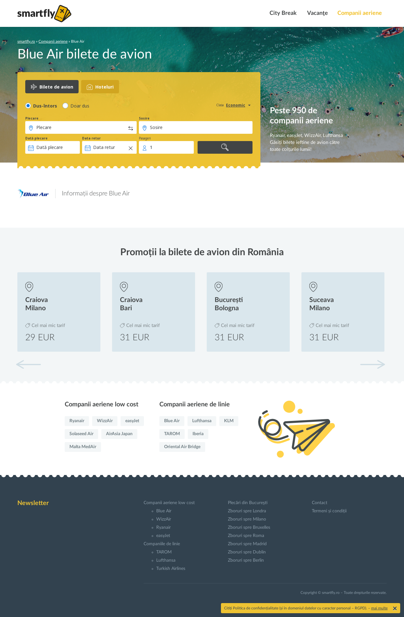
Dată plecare (36, 138)
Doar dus (79, 106)
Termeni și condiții (329, 511)
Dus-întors (45, 106)
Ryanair (76, 421)
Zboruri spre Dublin (247, 552)
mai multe (379, 608)
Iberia (198, 434)
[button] (372, 364)
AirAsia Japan (119, 434)
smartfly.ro (26, 41)
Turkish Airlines (170, 568)
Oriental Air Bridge (182, 447)
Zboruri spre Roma (246, 536)
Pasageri (145, 138)
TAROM (172, 434)
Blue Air (172, 421)
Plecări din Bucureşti (248, 503)
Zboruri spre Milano (247, 519)
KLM (229, 421)
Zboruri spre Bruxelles (249, 527)
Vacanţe (317, 13)
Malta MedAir (82, 447)
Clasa (220, 105)
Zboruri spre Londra (247, 511)
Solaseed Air (81, 434)
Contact (319, 503)
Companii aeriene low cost (169, 503)
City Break (282, 13)
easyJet (132, 421)
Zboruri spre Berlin (246, 560)
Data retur (91, 138)
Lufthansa (201, 421)
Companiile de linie (162, 544)
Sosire (144, 118)
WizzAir (105, 421)
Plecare (32, 118)
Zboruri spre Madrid (247, 544)
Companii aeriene (359, 13)
